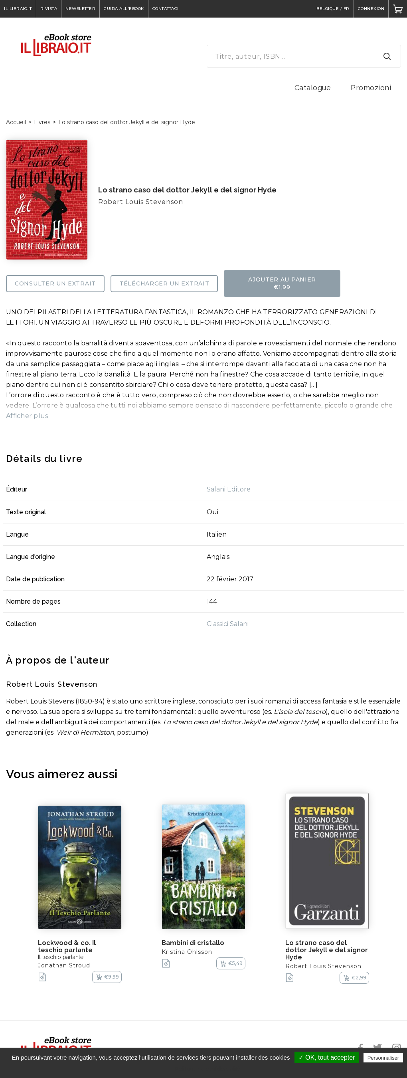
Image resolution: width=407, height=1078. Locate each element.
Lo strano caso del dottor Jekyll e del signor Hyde (126, 122)
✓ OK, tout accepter (326, 1057)
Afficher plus (27, 416)
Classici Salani (228, 624)
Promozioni (371, 87)
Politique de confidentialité (207, 1069)
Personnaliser (383, 1058)
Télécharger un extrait (164, 283)
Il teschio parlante (60, 957)
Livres (42, 122)
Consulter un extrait (55, 283)
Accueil (16, 122)
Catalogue (312, 87)
